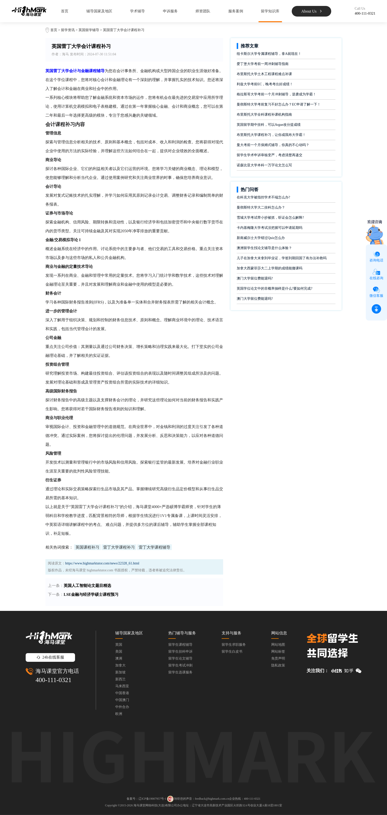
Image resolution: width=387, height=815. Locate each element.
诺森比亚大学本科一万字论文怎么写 (264, 165)
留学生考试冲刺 (180, 665)
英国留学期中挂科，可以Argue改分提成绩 (269, 125)
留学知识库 (270, 11)
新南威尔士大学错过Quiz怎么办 (261, 238)
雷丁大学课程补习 (119, 547)
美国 (118, 651)
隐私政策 (278, 665)
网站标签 (278, 651)
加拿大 (120, 665)
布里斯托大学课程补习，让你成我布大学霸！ (271, 135)
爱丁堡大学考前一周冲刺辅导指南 (263, 64)
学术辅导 (137, 11)
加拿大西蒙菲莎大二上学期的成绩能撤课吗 (269, 268)
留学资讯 (68, 30)
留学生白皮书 (232, 651)
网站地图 (278, 644)
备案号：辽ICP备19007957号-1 (146, 798)
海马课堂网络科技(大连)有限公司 (155, 805)
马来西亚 (122, 686)
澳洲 (118, 658)
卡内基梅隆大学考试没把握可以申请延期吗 (269, 228)
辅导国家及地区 (99, 11)
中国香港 (122, 693)
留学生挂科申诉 (180, 651)
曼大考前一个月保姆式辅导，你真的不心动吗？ (273, 145)
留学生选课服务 (180, 672)
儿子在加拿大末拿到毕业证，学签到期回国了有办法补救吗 (282, 258)
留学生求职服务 (234, 644)
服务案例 (235, 11)
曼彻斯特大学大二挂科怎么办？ (261, 207)
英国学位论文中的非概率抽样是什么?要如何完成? (274, 288)
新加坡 (120, 672)
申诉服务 (170, 11)
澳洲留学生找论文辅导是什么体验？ (264, 248)
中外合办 (122, 707)
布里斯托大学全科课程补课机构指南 (264, 114)
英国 (118, 644)
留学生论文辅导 (180, 658)
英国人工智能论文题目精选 (87, 585)
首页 (64, 11)
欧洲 (118, 714)
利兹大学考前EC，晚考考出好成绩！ (265, 84)
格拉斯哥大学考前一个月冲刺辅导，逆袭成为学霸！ (276, 94)
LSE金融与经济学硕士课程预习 (91, 594)
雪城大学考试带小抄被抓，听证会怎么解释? (270, 217)
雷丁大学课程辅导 (154, 547)
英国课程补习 (87, 547)
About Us (311, 11)
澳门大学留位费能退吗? (255, 278)
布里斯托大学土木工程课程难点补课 (264, 74)
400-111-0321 (53, 680)
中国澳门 (122, 700)
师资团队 (202, 11)
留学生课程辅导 (180, 644)
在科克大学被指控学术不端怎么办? (263, 197)
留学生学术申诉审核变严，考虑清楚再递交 (269, 155)
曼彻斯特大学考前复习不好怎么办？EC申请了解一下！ (279, 104)
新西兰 (120, 679)
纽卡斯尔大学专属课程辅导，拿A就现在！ (269, 54)
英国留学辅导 (88, 30)
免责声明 (278, 658)
